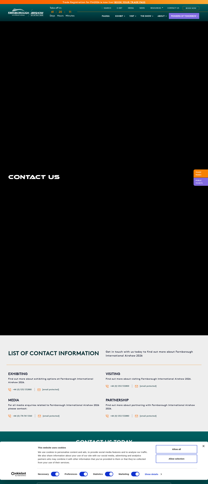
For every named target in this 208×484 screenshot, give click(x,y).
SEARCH (106, 8)
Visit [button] (131, 16)
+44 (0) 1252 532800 (119, 386)
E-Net (119, 8)
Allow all (176, 453)
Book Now (191, 8)
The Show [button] (146, 16)
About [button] (161, 16)
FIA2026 (105, 16)
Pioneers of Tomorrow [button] (183, 16)
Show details (151, 478)
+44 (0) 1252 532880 (22, 389)
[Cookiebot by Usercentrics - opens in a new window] (18, 478)
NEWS (142, 8)
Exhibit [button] (119, 16)
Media (131, 8)
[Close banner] (204, 450)
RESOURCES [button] (156, 8)
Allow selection (176, 463)
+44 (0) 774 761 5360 (22, 416)
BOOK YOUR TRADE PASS (129, 2)
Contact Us (173, 8)
